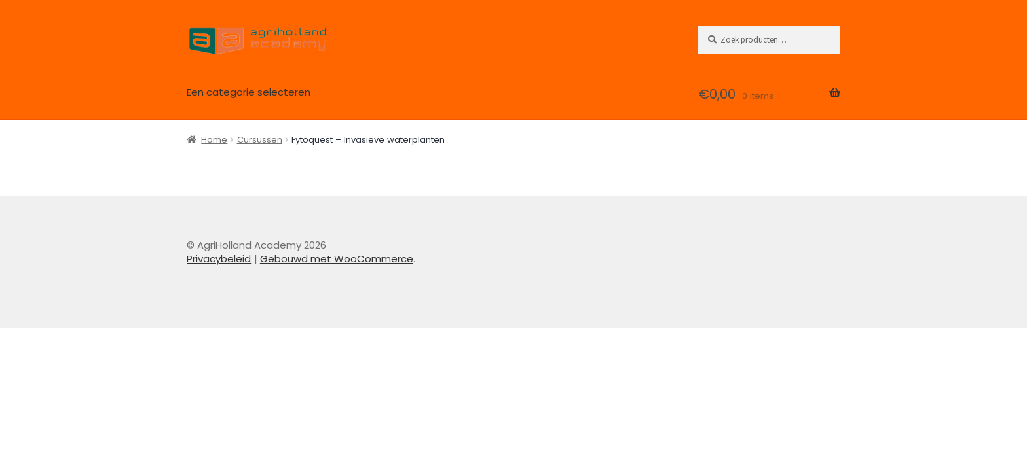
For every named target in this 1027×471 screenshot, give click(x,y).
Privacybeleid (219, 259)
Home (214, 139)
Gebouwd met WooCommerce (336, 259)
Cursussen (259, 139)
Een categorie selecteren (248, 92)
